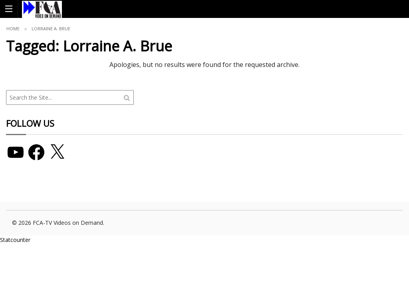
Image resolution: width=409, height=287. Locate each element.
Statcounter (15, 240)
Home (13, 28)
